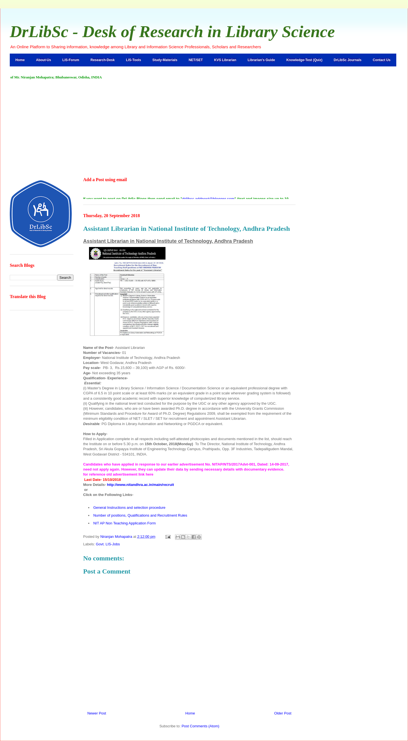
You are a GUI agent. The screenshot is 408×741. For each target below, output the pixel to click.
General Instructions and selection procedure (129, 507)
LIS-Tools (133, 60)
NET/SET (196, 60)
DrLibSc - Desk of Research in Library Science (172, 31)
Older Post (282, 713)
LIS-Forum (71, 60)
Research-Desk (102, 60)
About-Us (43, 60)
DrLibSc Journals (347, 60)
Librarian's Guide (261, 60)
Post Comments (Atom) (200, 726)
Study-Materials (164, 60)
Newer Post (96, 713)
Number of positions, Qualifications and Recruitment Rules (140, 515)
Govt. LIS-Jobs (108, 544)
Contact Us (381, 60)
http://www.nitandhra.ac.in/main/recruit (140, 485)
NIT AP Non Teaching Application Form (124, 523)
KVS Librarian (225, 60)
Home (20, 60)
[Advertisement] (204, 129)
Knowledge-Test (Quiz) (304, 60)
